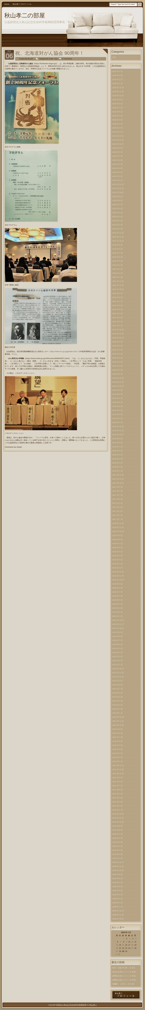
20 (117, 948)
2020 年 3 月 (117, 366)
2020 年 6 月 (117, 354)
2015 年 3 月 (117, 608)
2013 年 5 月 (117, 697)
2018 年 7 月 (117, 447)
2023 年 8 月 (117, 200)
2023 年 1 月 (117, 229)
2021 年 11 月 (118, 285)
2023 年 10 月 (118, 192)
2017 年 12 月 (118, 475)
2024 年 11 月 (118, 140)
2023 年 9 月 (117, 196)
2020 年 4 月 (117, 362)
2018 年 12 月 (118, 426)
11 (132, 942)
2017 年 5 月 (117, 503)
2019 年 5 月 (117, 406)
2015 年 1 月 (117, 616)
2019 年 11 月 (118, 382)
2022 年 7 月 (117, 253)
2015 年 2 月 (117, 612)
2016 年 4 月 (117, 556)
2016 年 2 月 (117, 564)
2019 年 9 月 (117, 390)
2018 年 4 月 (117, 459)
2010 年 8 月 (117, 830)
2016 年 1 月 (117, 568)
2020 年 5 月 (117, 358)
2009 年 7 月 (117, 882)
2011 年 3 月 (117, 802)
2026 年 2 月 (117, 79)
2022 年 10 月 (118, 241)
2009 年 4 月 (117, 895)
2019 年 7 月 (117, 398)
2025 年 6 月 (117, 112)
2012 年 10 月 (118, 725)
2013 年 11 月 (118, 673)
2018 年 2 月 (117, 467)
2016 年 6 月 (117, 548)
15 (123, 945)
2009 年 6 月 (117, 886)
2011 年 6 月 (117, 790)
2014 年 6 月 (117, 644)
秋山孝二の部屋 (24, 15)
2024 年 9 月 (117, 148)
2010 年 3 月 (117, 850)
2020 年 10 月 (118, 338)
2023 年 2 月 (117, 225)
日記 (56, 59)
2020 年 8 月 (117, 346)
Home (6, 4)
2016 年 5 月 (117, 552)
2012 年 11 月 (118, 721)
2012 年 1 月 (117, 761)
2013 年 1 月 (117, 713)
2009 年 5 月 (117, 891)
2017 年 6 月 (117, 499)
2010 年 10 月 (118, 822)
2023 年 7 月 (117, 204)
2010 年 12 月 (118, 814)
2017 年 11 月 (118, 479)
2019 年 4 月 (117, 410)
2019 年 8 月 (117, 394)
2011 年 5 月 (117, 794)
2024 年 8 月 (117, 152)
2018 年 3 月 (117, 463)
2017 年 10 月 (118, 483)
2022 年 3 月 (117, 269)
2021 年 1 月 (117, 326)
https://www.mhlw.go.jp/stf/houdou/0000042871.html (47, 358)
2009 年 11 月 (118, 866)
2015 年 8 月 (117, 588)
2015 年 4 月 (117, 604)
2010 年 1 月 (117, 858)
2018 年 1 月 (117, 471)
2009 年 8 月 (117, 878)
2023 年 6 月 (117, 209)
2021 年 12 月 (118, 281)
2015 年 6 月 (117, 596)
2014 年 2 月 (117, 660)
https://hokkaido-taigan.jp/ (45, 64)
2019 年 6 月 (117, 402)
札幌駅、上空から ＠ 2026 (123, 984)
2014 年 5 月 (117, 648)
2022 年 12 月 (118, 233)
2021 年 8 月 (117, 297)
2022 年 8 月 (117, 249)
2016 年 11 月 (118, 527)
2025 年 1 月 (117, 132)
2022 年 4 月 (117, 265)
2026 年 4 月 (117, 71)
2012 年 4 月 (117, 749)
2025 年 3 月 (117, 124)
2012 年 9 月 (117, 729)
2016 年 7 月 (117, 543)
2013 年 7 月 (117, 689)
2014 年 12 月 (118, 620)
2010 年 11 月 (118, 818)
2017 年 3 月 (117, 511)
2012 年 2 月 (117, 757)
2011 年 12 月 (118, 765)
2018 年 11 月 (118, 430)
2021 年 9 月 (117, 293)
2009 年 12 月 (118, 862)
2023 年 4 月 (117, 217)
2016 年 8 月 (117, 539)
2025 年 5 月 (117, 116)
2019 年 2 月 (117, 418)
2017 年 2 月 (117, 515)
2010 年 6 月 (117, 838)
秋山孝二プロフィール (22, 4)
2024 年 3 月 (117, 172)
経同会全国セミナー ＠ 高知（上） (124, 980)
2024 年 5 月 (117, 164)
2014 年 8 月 (117, 636)
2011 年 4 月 (117, 798)
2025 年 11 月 (118, 92)
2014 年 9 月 (117, 632)
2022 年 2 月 (117, 273)
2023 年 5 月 (117, 213)
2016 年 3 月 (117, 560)
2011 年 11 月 (118, 769)
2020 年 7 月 (117, 350)
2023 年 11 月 (118, 188)
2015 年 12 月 (118, 572)
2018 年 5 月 (117, 455)
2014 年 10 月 (118, 628)
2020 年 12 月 (118, 330)
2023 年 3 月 (117, 221)
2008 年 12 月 (118, 911)
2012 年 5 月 (117, 745)
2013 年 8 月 (117, 685)
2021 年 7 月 (117, 301)
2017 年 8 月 (117, 491)
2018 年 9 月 (117, 439)
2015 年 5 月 (117, 600)
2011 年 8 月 (117, 782)
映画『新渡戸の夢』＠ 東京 (123, 968)
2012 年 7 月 (117, 737)
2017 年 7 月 (117, 495)
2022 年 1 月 (117, 277)
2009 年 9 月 (117, 874)
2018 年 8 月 (117, 443)
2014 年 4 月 (117, 652)
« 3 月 (118, 955)
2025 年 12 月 (118, 87)
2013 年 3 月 (117, 705)
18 (132, 945)
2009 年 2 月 (117, 903)
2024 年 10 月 (118, 144)
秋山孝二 (93, 1005)
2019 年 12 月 (118, 378)
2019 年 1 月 (117, 422)
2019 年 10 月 (118, 386)
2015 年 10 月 (118, 580)
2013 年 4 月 (117, 701)
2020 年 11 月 (118, 334)
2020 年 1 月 (117, 374)
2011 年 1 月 (117, 810)
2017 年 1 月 (117, 519)
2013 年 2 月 (117, 709)
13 (117, 945)
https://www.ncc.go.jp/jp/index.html (63, 352)
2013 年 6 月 (117, 693)
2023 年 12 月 (118, 184)
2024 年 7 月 (117, 156)
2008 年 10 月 (118, 919)
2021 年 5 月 (117, 309)
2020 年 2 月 (117, 370)
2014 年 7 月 (117, 640)
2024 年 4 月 (117, 168)
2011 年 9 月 (117, 778)
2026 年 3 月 (117, 75)
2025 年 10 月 (118, 96)
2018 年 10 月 (118, 435)
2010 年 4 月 (117, 846)
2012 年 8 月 (117, 733)
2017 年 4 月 (117, 507)
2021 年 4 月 (117, 313)
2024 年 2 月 (117, 176)
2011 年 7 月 (117, 786)
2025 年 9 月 (117, 100)
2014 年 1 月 (117, 665)
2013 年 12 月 (118, 669)
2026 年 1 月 (117, 83)
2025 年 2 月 (117, 128)
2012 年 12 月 (118, 717)
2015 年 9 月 (117, 584)
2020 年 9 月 (117, 342)
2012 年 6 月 (117, 741)
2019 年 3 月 (117, 414)
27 (117, 951)
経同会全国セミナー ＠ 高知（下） (124, 972)
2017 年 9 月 (117, 487)
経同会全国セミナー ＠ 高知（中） (124, 976)
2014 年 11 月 (118, 624)
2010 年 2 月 (117, 854)
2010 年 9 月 (117, 826)
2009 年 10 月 (118, 870)
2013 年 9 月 (117, 681)
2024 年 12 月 (118, 136)
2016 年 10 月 (118, 531)
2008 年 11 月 (118, 915)
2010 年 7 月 (117, 834)
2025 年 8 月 (117, 104)
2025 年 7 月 (117, 108)
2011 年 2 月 (117, 806)
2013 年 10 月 (118, 677)
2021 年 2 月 (117, 322)
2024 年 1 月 (117, 180)
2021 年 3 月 (117, 317)
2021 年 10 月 (118, 289)
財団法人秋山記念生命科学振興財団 (71, 1005)
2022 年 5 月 (117, 261)
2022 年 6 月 (117, 257)
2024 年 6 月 (117, 160)
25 (132, 948)
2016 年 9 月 (117, 535)
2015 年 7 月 (117, 592)
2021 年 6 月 (117, 305)
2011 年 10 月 (118, 773)
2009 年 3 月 (117, 899)
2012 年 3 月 (117, 753)
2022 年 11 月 (118, 237)
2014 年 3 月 (117, 656)
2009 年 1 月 (117, 907)
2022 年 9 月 (117, 245)
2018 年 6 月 (117, 451)
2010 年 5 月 (117, 842)
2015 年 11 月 (118, 576)
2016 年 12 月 (118, 523)
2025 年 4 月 (117, 120)
